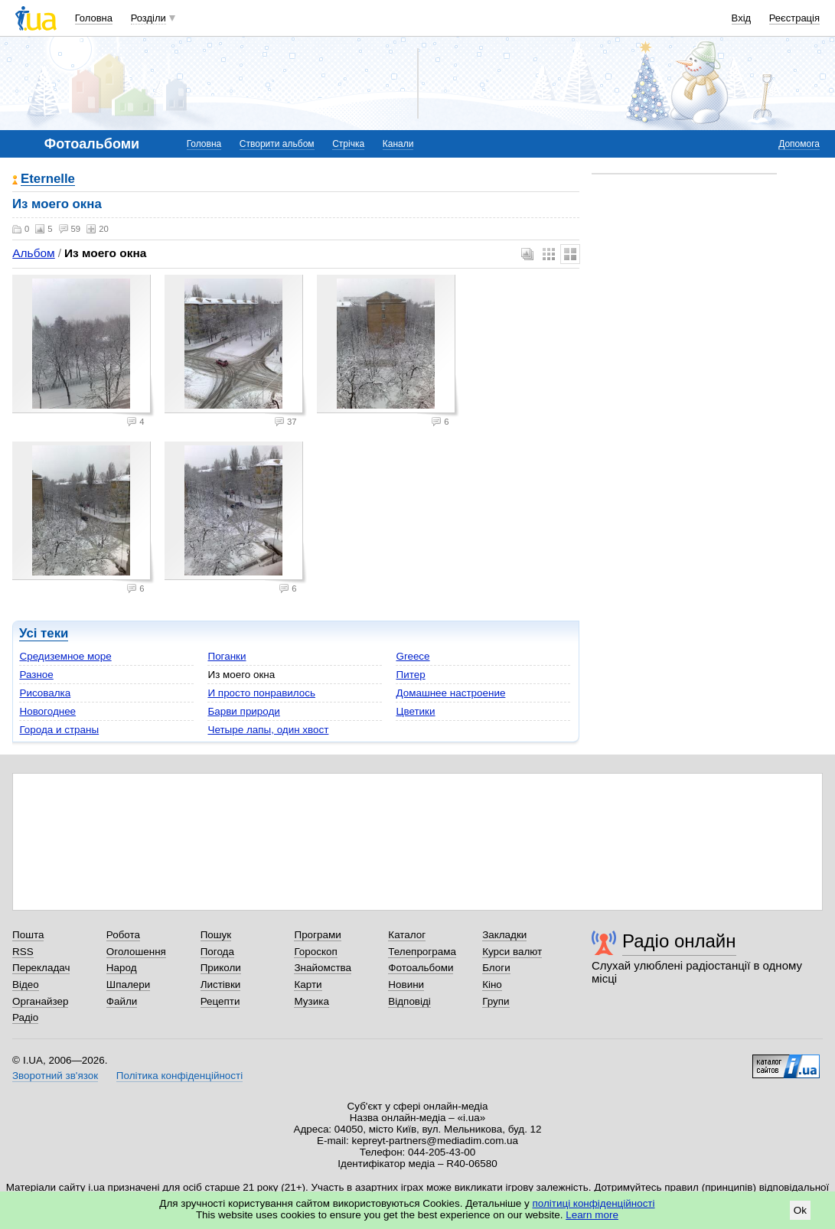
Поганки (226, 656)
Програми (317, 934)
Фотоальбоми (420, 967)
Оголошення (136, 951)
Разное (36, 674)
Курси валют (512, 951)
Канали (398, 144)
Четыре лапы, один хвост (267, 729)
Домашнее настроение (450, 693)
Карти (307, 984)
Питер (410, 674)
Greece (412, 656)
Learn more (592, 1215)
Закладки (504, 934)
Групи (495, 1001)
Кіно (492, 984)
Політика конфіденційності (179, 1075)
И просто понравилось (261, 693)
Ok (800, 1210)
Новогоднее (47, 711)
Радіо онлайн (679, 941)
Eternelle (48, 179)
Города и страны (59, 729)
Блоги (496, 967)
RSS (23, 951)
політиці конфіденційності (594, 1203)
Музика (311, 1001)
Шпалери (128, 984)
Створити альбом (277, 144)
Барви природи (243, 711)
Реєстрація (794, 18)
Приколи (221, 967)
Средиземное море (65, 656)
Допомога (799, 144)
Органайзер (40, 1001)
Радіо (25, 1017)
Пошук (216, 934)
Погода (217, 951)
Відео (25, 984)
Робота (123, 934)
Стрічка (348, 144)
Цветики (415, 711)
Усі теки (43, 633)
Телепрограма (422, 951)
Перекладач (41, 967)
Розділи (148, 18)
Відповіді (409, 1001)
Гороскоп (315, 951)
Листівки (221, 984)
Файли (122, 1001)
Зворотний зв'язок (55, 1075)
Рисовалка (44, 693)
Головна (94, 18)
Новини (406, 984)
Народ (121, 967)
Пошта (28, 934)
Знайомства (322, 967)
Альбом (33, 252)
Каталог (407, 934)
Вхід (742, 18)
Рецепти (220, 1001)
